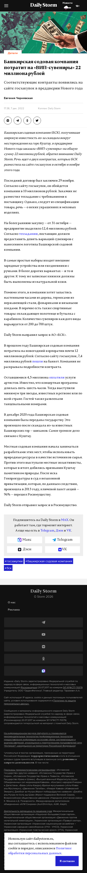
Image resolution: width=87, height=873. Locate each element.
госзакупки (14, 561)
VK (69, 530)
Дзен (59, 530)
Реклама (14, 609)
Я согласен (67, 861)
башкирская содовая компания (49, 561)
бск (8, 568)
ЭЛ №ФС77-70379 (73, 687)
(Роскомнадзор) (28, 687)
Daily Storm (43, 5)
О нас (11, 602)
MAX (64, 520)
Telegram (47, 530)
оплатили (57, 377)
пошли (37, 361)
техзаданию (28, 234)
